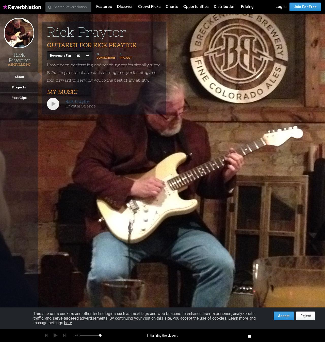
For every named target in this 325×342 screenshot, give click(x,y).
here (68, 322)
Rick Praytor (78, 101)
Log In (281, 7)
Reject (305, 316)
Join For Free (305, 7)
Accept (284, 316)
